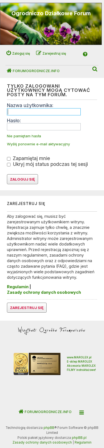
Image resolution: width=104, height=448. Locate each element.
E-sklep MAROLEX (79, 361)
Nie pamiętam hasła (24, 136)
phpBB (49, 428)
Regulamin (18, 286)
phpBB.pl (79, 438)
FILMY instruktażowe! (81, 369)
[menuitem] (95, 69)
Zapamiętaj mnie (28, 158)
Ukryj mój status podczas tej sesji (47, 164)
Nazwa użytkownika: (30, 105)
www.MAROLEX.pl (79, 357)
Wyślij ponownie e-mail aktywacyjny (38, 144)
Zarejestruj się (27, 307)
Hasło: (14, 120)
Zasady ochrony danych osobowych (44, 292)
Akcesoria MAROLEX (81, 365)
